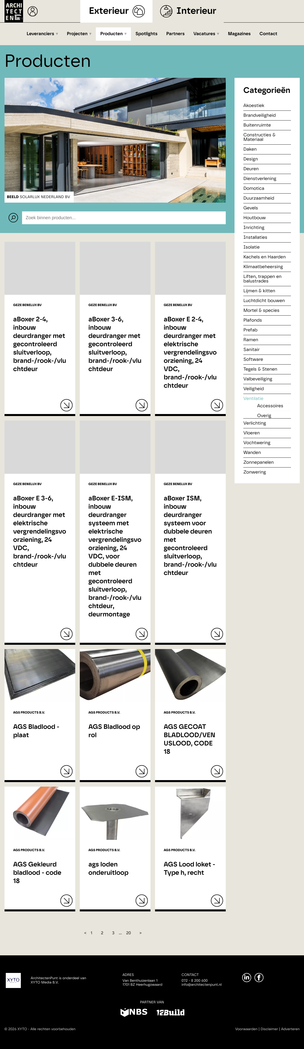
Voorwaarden (246, 1029)
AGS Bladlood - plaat (36, 731)
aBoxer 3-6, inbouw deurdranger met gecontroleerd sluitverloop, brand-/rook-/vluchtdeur (115, 344)
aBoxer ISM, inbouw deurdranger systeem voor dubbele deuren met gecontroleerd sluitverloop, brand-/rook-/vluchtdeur (190, 535)
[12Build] (170, 1013)
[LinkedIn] (247, 977)
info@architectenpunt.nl (202, 984)
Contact (268, 34)
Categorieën (266, 91)
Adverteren (290, 1029)
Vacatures (204, 34)
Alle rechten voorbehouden (52, 1029)
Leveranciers (40, 34)
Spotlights (146, 34)
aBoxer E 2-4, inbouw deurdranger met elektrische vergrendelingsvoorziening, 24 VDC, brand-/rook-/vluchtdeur (190, 352)
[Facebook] (259, 977)
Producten (111, 34)
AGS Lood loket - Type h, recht (189, 868)
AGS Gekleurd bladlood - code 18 (37, 873)
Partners (175, 34)
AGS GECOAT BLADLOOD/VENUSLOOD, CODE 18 (189, 739)
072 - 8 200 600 (195, 980)
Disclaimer (269, 1029)
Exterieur (109, 11)
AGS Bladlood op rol (114, 731)
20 (128, 933)
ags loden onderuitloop (109, 868)
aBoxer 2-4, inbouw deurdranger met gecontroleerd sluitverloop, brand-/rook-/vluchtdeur (39, 344)
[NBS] (134, 1013)
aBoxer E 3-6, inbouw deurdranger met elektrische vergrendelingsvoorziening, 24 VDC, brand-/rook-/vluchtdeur (39, 531)
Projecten (77, 34)
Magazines (239, 34)
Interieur (196, 11)
